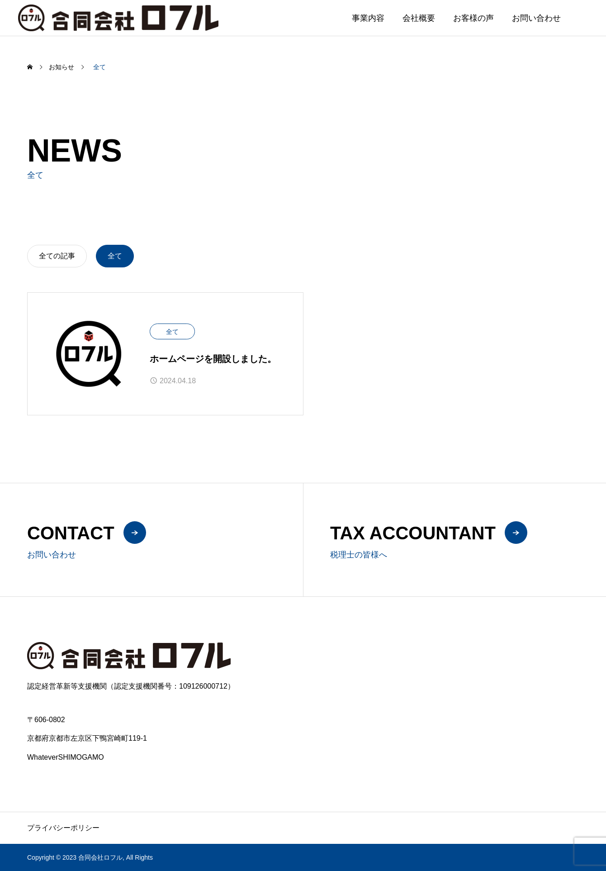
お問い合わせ (536, 18)
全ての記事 (57, 256)
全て (172, 331)
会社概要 (418, 18)
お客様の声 (473, 18)
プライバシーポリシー (63, 828)
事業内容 (368, 18)
